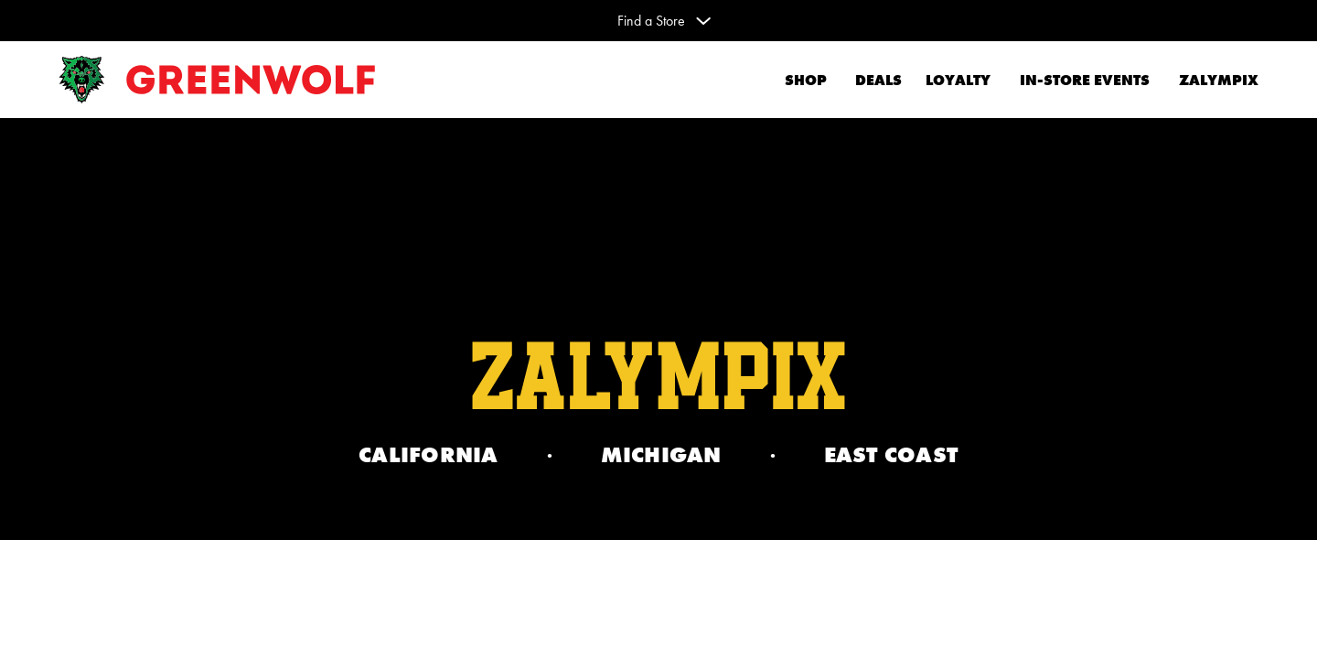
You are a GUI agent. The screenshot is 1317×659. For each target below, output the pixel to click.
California (428, 455)
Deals (875, 80)
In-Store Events (1085, 80)
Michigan (661, 455)
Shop (805, 80)
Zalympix (1218, 80)
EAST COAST (891, 455)
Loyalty (958, 80)
